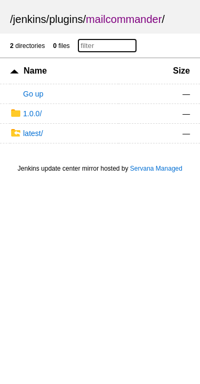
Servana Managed (156, 168)
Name (35, 70)
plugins (66, 19)
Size (181, 70)
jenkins (29, 19)
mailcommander (124, 19)
